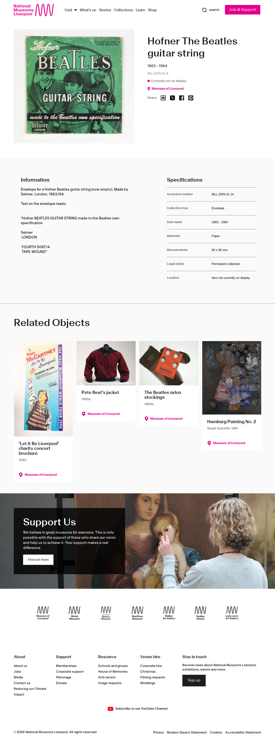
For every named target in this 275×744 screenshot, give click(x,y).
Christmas (148, 671)
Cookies (216, 732)
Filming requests (152, 677)
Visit (68, 10)
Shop (152, 10)
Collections (123, 10)
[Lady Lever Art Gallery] (232, 613)
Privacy (158, 732)
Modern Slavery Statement (187, 732)
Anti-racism (107, 677)
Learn (140, 10)
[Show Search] (210, 10)
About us (20, 666)
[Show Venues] (75, 10)
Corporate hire (151, 666)
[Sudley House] (200, 613)
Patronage (63, 677)
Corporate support (70, 671)
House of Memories (113, 671)
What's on (88, 10)
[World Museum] (74, 613)
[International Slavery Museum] (105, 613)
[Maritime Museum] (137, 613)
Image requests (110, 683)
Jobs (17, 671)
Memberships (66, 666)
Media (18, 677)
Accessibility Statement (243, 732)
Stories (105, 10)
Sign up (194, 680)
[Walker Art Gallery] (169, 613)
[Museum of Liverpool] (42, 613)
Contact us (22, 683)
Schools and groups (113, 666)
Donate (61, 683)
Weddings (147, 683)
